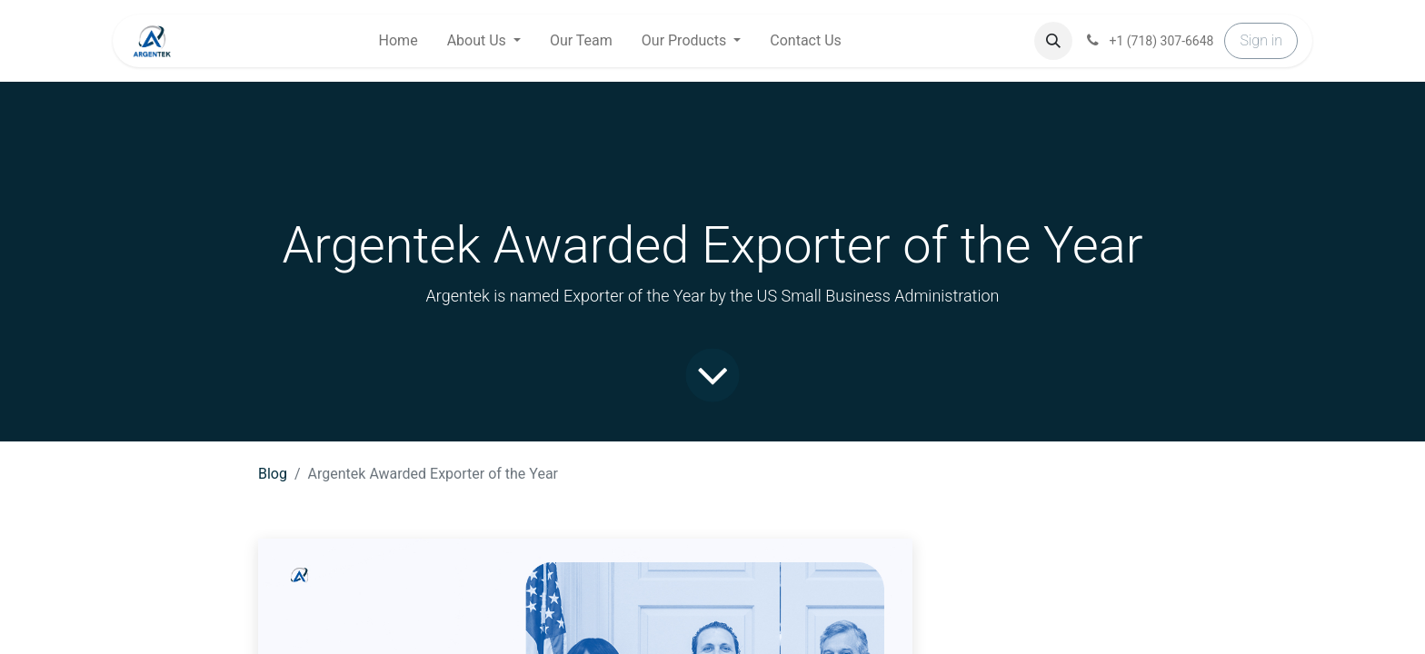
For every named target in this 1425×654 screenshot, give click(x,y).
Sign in (1261, 40)
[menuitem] (398, 41)
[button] (1053, 41)
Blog (272, 473)
